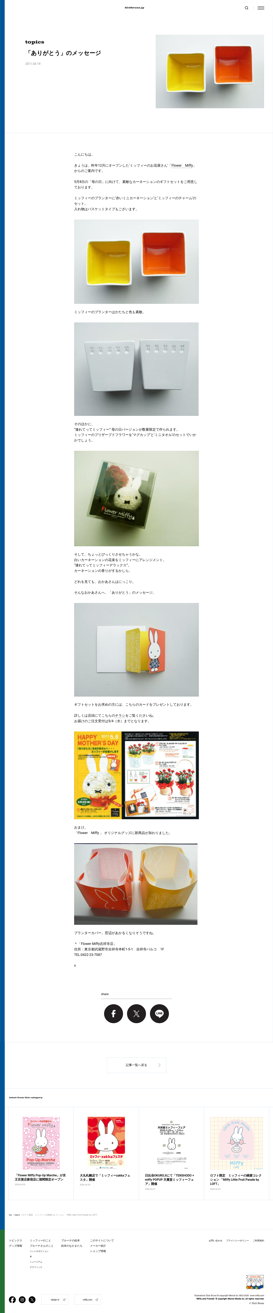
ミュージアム (36, 1262)
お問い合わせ (215, 1240)
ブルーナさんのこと (42, 1245)
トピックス (15, 1240)
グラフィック (36, 1267)
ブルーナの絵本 (70, 1240)
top (10, 1215)
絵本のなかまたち (71, 1245)
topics (17, 1215)
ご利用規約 (258, 1240)
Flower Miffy (182, 165)
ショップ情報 (98, 1251)
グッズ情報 (15, 1245)
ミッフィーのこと (40, 1240)
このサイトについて (102, 1240)
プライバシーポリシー (237, 1240)
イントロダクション (39, 1251)
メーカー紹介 (98, 1245)
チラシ (120, 715)
